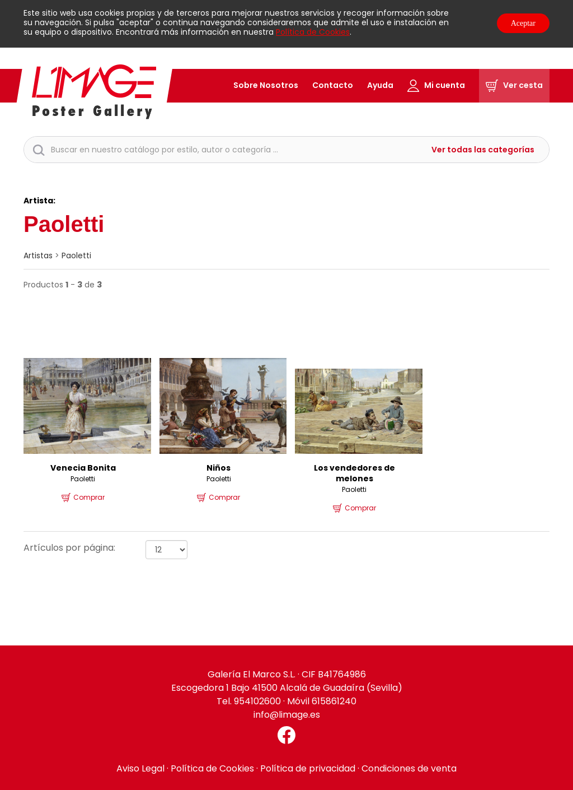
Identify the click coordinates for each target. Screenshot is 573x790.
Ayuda (380, 85)
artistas (38, 255)
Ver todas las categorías (482, 150)
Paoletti (76, 255)
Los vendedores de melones (354, 473)
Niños (218, 467)
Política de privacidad (307, 768)
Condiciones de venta (409, 768)
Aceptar (523, 23)
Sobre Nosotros (265, 85)
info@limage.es (286, 714)
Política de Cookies (313, 32)
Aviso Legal (140, 768)
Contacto (332, 85)
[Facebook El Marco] (286, 735)
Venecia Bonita (83, 467)
